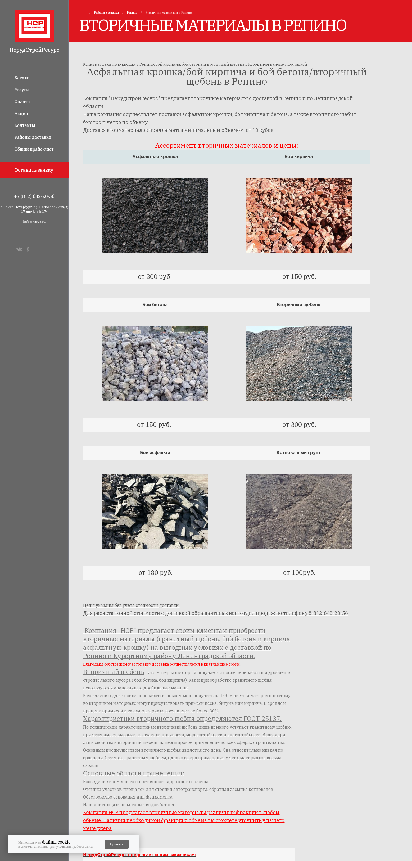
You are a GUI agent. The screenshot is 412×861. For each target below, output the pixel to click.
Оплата (22, 101)
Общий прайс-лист (34, 149)
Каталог (23, 77)
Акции (21, 113)
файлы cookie (56, 842)
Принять (116, 844)
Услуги (22, 89)
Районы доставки (33, 137)
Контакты (25, 125)
